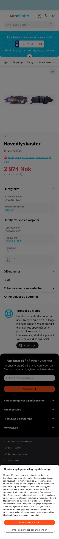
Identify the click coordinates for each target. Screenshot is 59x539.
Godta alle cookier (29, 522)
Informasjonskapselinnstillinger (29, 529)
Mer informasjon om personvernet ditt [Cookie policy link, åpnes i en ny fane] (23, 515)
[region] (29, 501)
